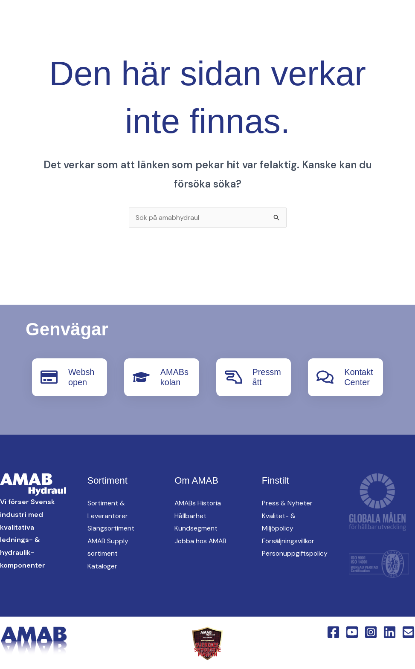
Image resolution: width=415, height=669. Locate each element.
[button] (195, 37)
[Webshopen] (49, 377)
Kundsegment (196, 527)
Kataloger (102, 565)
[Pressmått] (233, 377)
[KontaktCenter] (325, 377)
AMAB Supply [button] (239, 21)
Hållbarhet (190, 514)
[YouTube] (125, 37)
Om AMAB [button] (232, 51)
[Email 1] (408, 631)
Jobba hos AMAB (201, 540)
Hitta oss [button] (331, 21)
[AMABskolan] (141, 377)
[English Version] (177, 37)
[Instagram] (142, 37)
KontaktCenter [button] (294, 51)
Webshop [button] (356, 51)
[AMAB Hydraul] (54, 36)
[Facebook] (108, 37)
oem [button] (287, 21)
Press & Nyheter (287, 502)
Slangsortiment (111, 527)
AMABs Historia (198, 502)
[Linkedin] (159, 37)
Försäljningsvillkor (288, 540)
